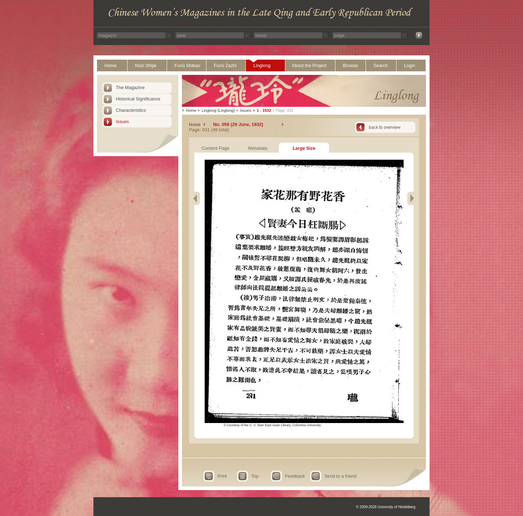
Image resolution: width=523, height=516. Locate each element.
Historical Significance (138, 98)
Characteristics (131, 110)
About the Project (309, 65)
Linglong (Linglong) (218, 110)
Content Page (215, 148)
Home (110, 65)
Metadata (257, 148)
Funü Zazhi (225, 65)
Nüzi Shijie (145, 65)
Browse (350, 65)
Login (409, 65)
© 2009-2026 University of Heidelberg (385, 507)
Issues (122, 121)
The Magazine (130, 87)
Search (380, 65)
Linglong (261, 65)
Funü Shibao (187, 65)
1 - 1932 (264, 110)
